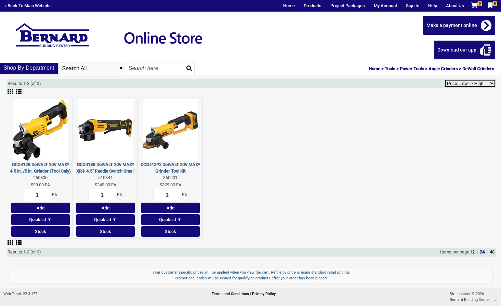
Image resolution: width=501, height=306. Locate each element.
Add (40, 207)
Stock (40, 231)
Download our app (456, 50)
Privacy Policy (264, 294)
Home (289, 5)
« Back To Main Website (27, 5)
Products (312, 5)
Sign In (412, 5)
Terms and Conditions (231, 294)
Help (432, 5)
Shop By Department (28, 68)
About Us (455, 5)
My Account (385, 5)
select (121, 68)
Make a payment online (451, 25)
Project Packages (347, 5)
